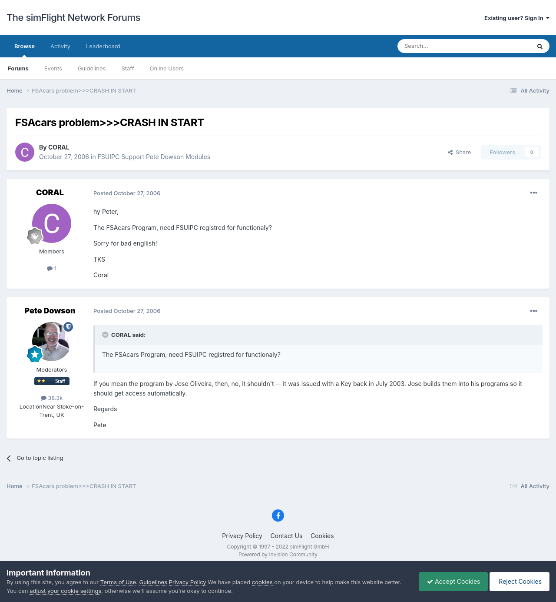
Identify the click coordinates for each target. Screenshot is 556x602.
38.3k (52, 397)
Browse (24, 50)
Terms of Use (118, 582)
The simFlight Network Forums (73, 17)
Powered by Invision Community (278, 554)
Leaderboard (103, 46)
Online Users (166, 68)
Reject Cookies (518, 581)
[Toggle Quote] (106, 334)
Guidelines (92, 68)
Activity (60, 46)
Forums (18, 68)
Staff (127, 68)
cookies (262, 582)
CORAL (59, 147)
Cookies (322, 535)
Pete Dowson (49, 310)
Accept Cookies (449, 581)
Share (459, 152)
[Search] (442, 46)
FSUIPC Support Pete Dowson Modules (154, 156)
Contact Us (287, 535)
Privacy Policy (242, 535)
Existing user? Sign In (516, 17)
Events (53, 68)
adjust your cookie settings (65, 590)
